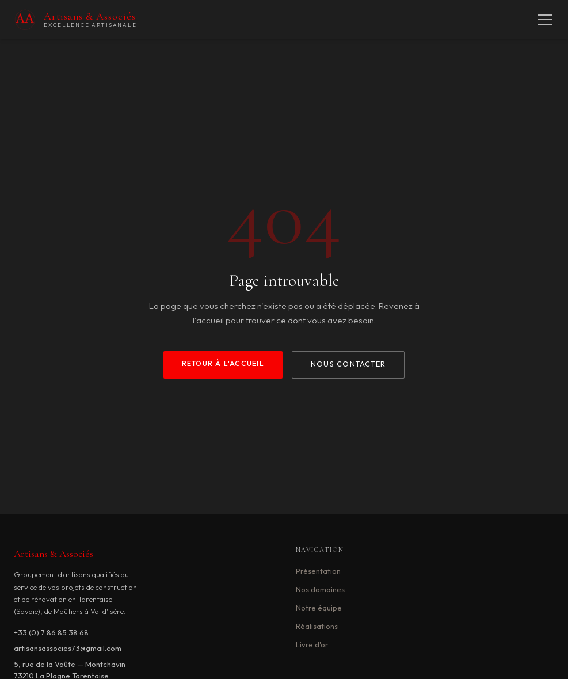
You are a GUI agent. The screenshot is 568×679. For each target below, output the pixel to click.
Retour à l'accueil (223, 363)
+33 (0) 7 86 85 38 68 (51, 632)
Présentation (318, 570)
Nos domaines (320, 589)
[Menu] (545, 19)
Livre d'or (312, 644)
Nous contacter (348, 364)
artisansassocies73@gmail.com (67, 648)
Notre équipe (319, 607)
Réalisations (317, 626)
